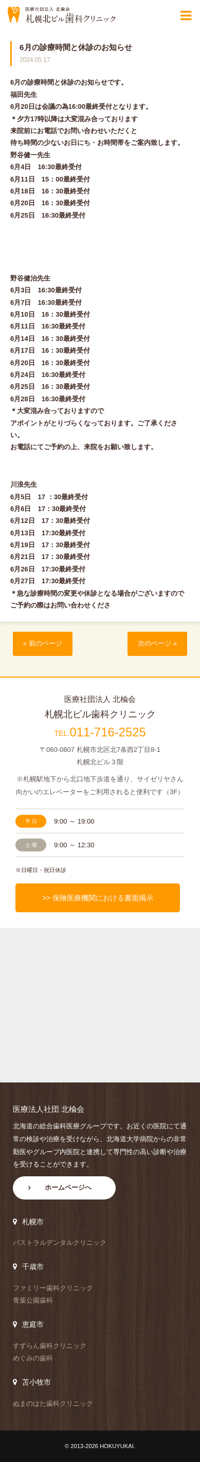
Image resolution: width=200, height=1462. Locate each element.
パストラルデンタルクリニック (59, 1242)
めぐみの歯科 (33, 1358)
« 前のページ (42, 643)
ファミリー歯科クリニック (53, 1288)
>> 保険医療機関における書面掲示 (97, 898)
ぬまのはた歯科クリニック (53, 1403)
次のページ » (157, 643)
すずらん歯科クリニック (49, 1346)
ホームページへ (68, 1187)
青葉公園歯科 (33, 1300)
